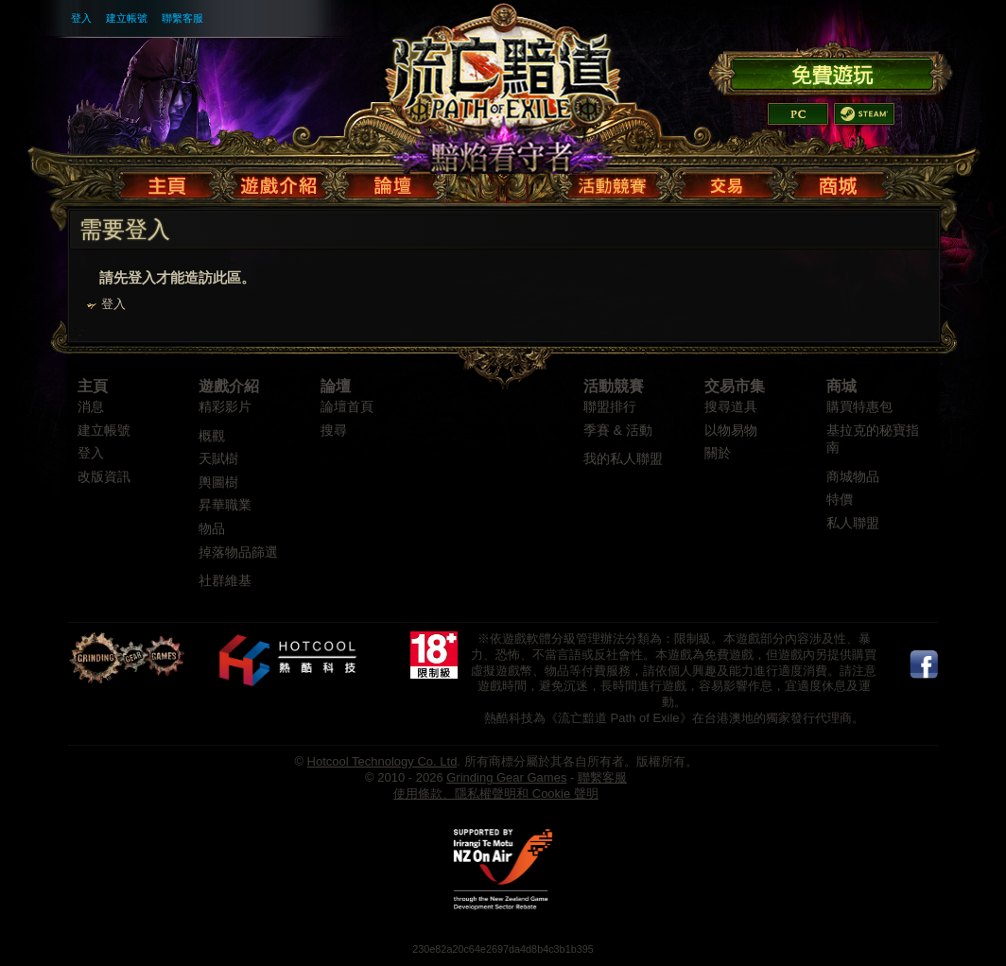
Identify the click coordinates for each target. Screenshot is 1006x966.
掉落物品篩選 (238, 552)
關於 (717, 453)
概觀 (212, 436)
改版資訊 (104, 477)
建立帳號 (126, 18)
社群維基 (225, 581)
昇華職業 (225, 505)
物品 (212, 529)
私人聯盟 (852, 523)
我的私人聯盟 (623, 459)
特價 (839, 499)
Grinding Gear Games (506, 777)
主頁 (93, 386)
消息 (91, 407)
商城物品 (852, 477)
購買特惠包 (859, 407)
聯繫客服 (182, 18)
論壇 (336, 386)
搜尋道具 (730, 407)
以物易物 (730, 430)
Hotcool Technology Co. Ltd (382, 761)
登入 (81, 18)
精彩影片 (225, 407)
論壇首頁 (347, 407)
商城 (841, 386)
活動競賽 (613, 386)
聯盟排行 (609, 407)
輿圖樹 (218, 482)
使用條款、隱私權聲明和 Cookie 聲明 (495, 793)
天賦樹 (218, 459)
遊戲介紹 (229, 386)
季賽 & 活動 (617, 430)
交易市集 (734, 386)
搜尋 (334, 430)
